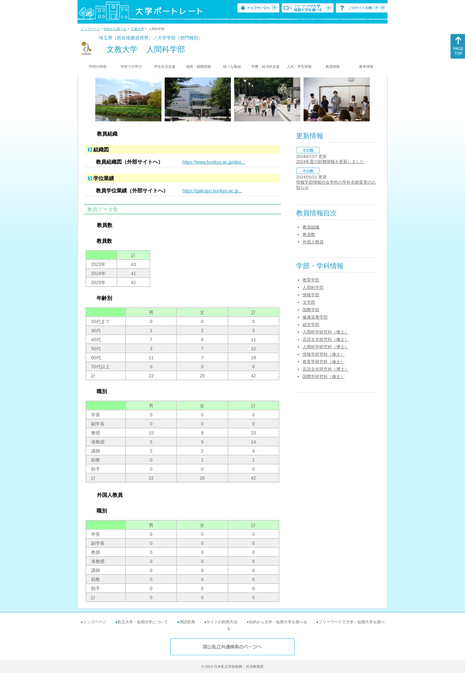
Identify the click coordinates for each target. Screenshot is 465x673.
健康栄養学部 (315, 317)
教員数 (309, 234)
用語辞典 (187, 622)
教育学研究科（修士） (324, 361)
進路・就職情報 (198, 66)
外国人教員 (313, 242)
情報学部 (311, 294)
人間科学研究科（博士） (326, 346)
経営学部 (311, 324)
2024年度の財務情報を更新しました (330, 161)
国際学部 (311, 309)
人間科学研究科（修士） (326, 332)
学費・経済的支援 (265, 66)
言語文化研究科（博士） (326, 369)
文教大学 (137, 29)
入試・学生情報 (299, 66)
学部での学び (131, 66)
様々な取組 (232, 66)
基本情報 (366, 66)
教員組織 (311, 227)
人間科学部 (313, 287)
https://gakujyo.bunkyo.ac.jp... (212, 190)
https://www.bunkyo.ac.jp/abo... (213, 162)
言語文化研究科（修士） (326, 339)
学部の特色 (98, 66)
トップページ (90, 29)
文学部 (309, 302)
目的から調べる (115, 29)
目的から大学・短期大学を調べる (278, 622)
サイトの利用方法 (221, 622)
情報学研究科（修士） (324, 354)
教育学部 (311, 280)
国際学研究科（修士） (324, 376)
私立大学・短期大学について (143, 622)
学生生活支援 (164, 66)
